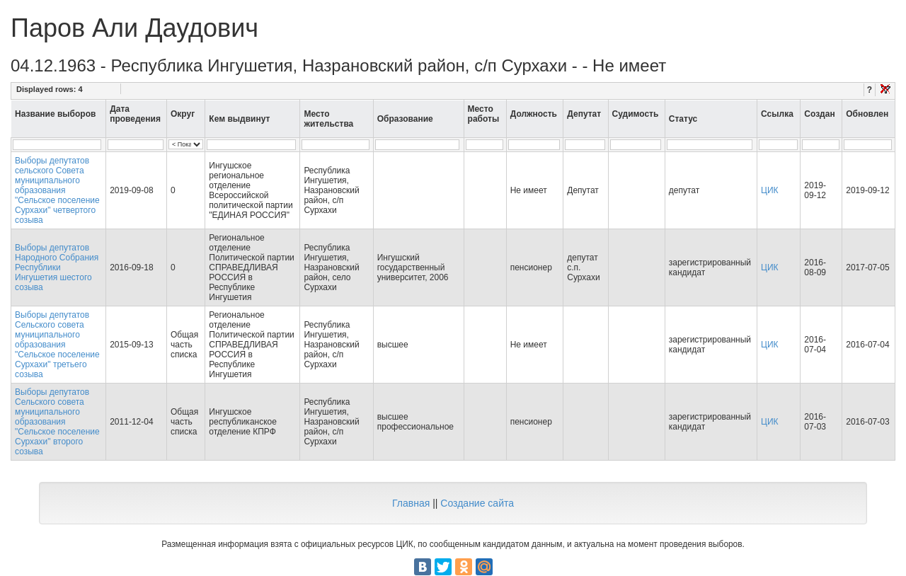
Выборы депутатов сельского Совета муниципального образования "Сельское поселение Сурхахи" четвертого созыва (57, 190)
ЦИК (770, 190)
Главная (411, 503)
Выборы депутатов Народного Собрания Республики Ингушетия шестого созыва (56, 267)
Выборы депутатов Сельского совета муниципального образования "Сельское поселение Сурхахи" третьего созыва (57, 344)
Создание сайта (477, 503)
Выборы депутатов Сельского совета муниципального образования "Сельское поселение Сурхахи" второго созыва (57, 421)
